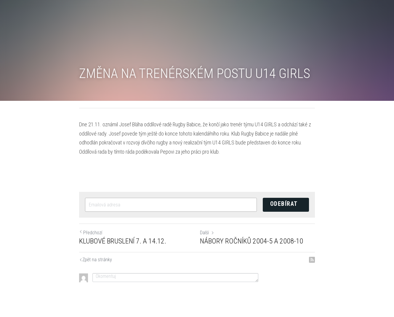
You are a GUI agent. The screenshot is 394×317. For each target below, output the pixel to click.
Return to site (80, 260)
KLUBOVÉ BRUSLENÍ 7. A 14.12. (122, 241)
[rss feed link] (312, 260)
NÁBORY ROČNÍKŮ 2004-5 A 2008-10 (251, 241)
